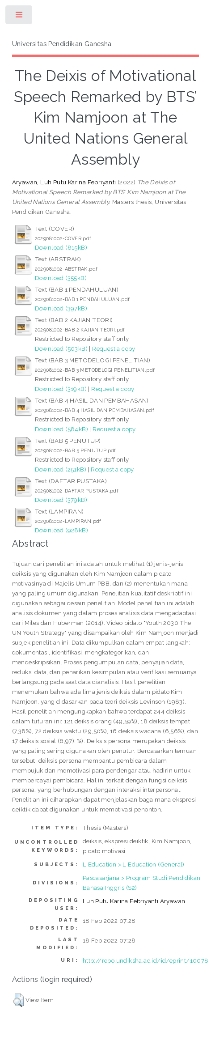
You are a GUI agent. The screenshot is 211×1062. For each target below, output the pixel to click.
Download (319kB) (61, 388)
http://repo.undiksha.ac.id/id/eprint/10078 (146, 960)
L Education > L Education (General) (134, 864)
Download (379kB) (61, 499)
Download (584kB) (61, 429)
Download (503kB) (61, 348)
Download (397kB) (61, 308)
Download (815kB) (61, 247)
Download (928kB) (61, 530)
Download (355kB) (61, 277)
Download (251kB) (60, 469)
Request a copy (113, 348)
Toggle (19, 17)
